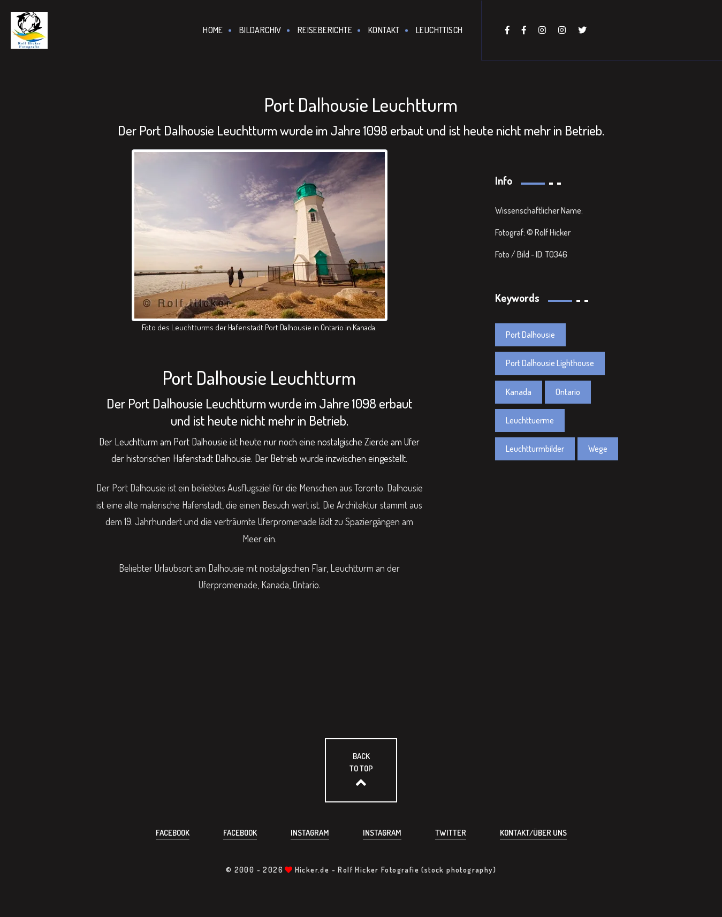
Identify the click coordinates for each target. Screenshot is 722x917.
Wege (597, 448)
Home (213, 30)
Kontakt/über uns (533, 833)
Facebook (172, 833)
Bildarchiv (260, 30)
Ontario (568, 391)
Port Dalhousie (530, 334)
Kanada (518, 391)
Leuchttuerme (530, 420)
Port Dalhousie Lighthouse (550, 363)
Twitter (450, 833)
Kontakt (384, 30)
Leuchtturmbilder (535, 448)
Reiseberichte (325, 30)
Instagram (310, 833)
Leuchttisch (439, 30)
